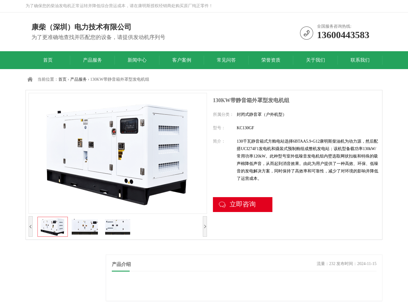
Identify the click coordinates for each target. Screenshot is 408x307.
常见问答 (226, 60)
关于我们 (315, 60)
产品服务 (92, 60)
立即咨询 (237, 204)
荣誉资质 (270, 60)
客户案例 (181, 60)
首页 (48, 60)
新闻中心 (137, 60)
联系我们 (360, 60)
